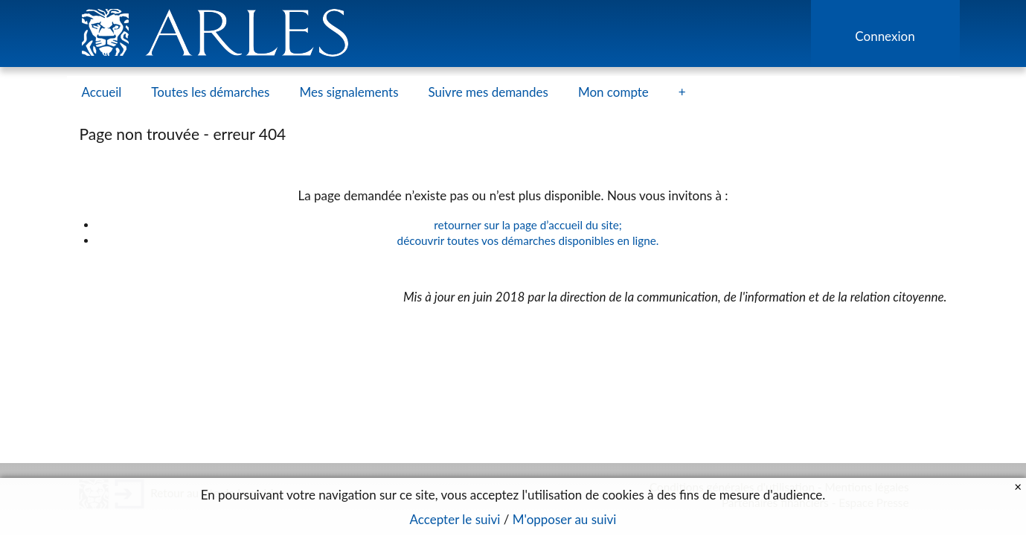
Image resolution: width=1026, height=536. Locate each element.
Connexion (884, 36)
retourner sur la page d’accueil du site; (528, 225)
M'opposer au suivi (565, 519)
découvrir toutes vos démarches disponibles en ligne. (528, 240)
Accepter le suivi (455, 519)
